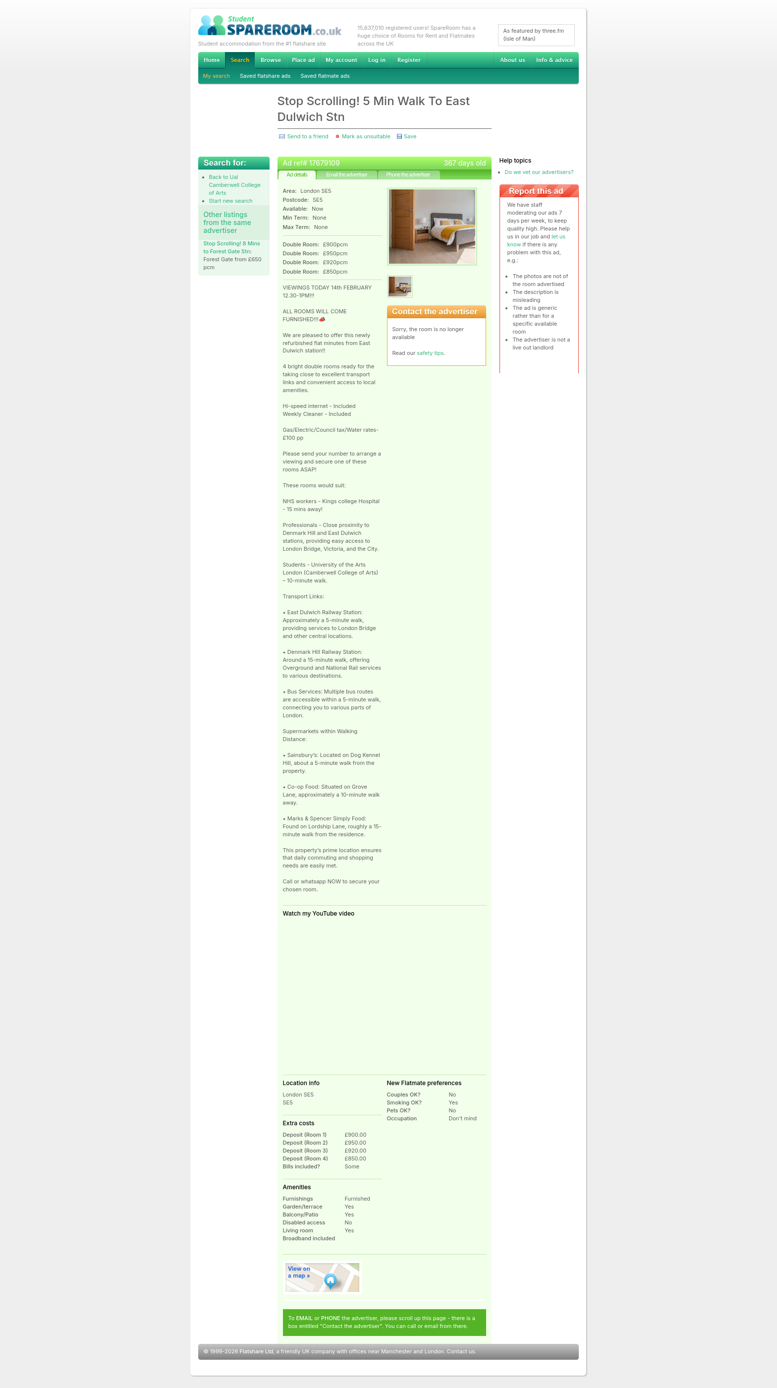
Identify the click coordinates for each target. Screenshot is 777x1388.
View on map (322, 1277)
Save (410, 136)
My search (216, 75)
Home (211, 60)
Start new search (231, 200)
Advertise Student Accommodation (303, 60)
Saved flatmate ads (324, 75)
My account (341, 60)
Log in (377, 60)
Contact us (461, 1351)
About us (512, 60)
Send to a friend (308, 136)
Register (409, 60)
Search (240, 60)
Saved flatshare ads (265, 75)
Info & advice (555, 60)
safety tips (430, 352)
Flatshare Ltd (257, 1351)
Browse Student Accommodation (270, 60)
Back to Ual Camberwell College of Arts (235, 185)
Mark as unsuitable (366, 136)
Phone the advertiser (408, 174)
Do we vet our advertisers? (539, 172)
